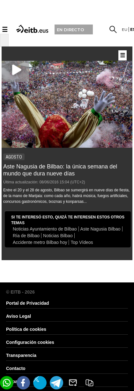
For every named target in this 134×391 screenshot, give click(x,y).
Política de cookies (26, 329)
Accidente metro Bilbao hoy (40, 242)
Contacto (16, 368)
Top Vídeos (82, 242)
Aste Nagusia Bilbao (100, 228)
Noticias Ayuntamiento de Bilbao (45, 228)
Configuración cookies (30, 342)
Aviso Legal (18, 316)
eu (124, 29)
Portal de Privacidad (27, 303)
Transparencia (21, 355)
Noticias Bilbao (58, 235)
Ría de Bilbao (26, 235)
